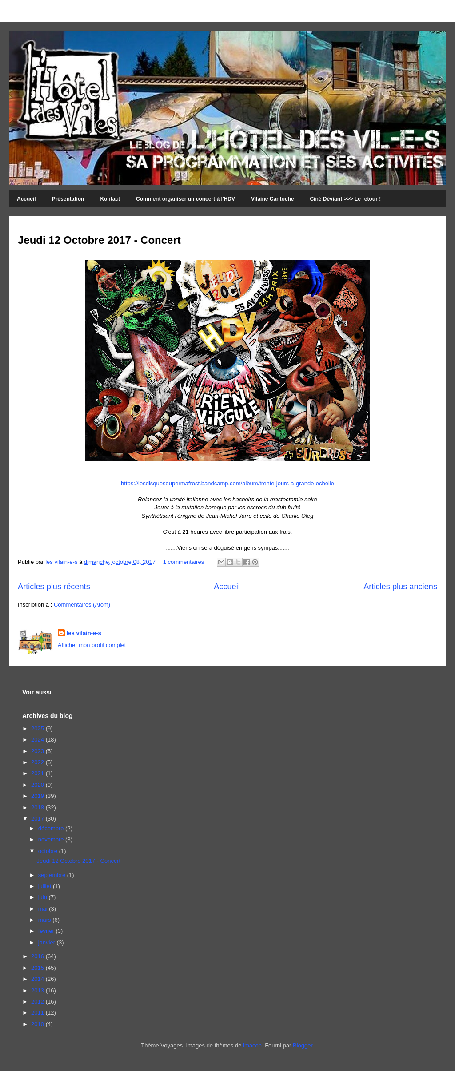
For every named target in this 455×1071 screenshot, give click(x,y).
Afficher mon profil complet (92, 645)
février (47, 931)
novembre (51, 839)
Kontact (110, 199)
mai (43, 908)
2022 (38, 762)
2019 (38, 796)
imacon (252, 1045)
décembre (51, 828)
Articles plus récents (54, 586)
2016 (38, 956)
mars (45, 919)
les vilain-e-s (62, 562)
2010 (38, 1024)
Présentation (68, 199)
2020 (38, 784)
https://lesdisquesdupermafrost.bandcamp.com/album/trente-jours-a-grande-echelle (227, 483)
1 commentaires (183, 562)
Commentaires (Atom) (82, 604)
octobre (48, 851)
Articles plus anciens (400, 586)
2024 (38, 739)
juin (43, 897)
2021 (38, 773)
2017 (38, 818)
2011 (38, 1012)
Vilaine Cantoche (272, 199)
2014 (38, 979)
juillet (45, 886)
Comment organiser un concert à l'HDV (185, 199)
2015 (38, 967)
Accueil (26, 199)
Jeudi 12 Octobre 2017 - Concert (99, 240)
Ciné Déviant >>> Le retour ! (345, 199)
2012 (38, 1001)
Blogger (302, 1045)
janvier (47, 942)
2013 (38, 990)
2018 (38, 807)
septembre (52, 875)
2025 (38, 728)
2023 (38, 751)
